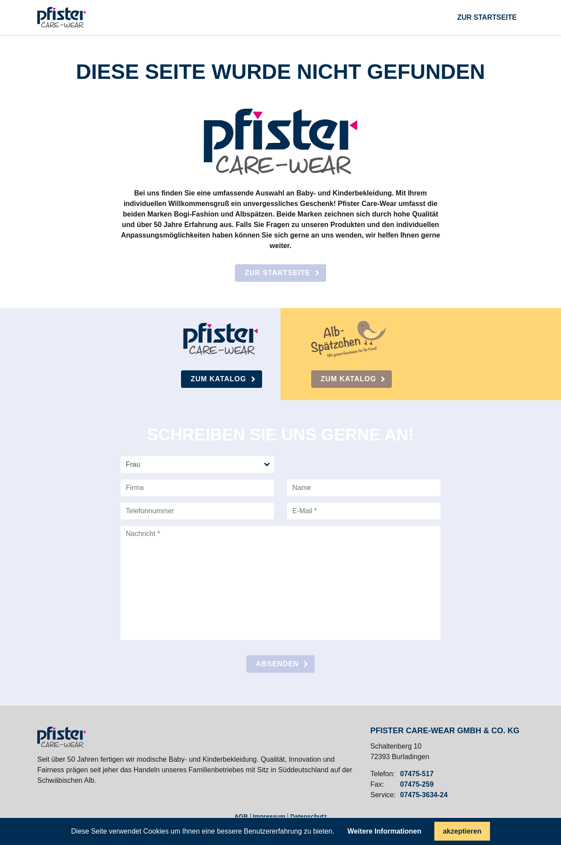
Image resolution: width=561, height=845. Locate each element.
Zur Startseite (277, 273)
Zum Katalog (218, 379)
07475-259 (417, 784)
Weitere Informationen (385, 831)
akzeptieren (462, 831)
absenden (277, 663)
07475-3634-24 (424, 795)
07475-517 (417, 774)
